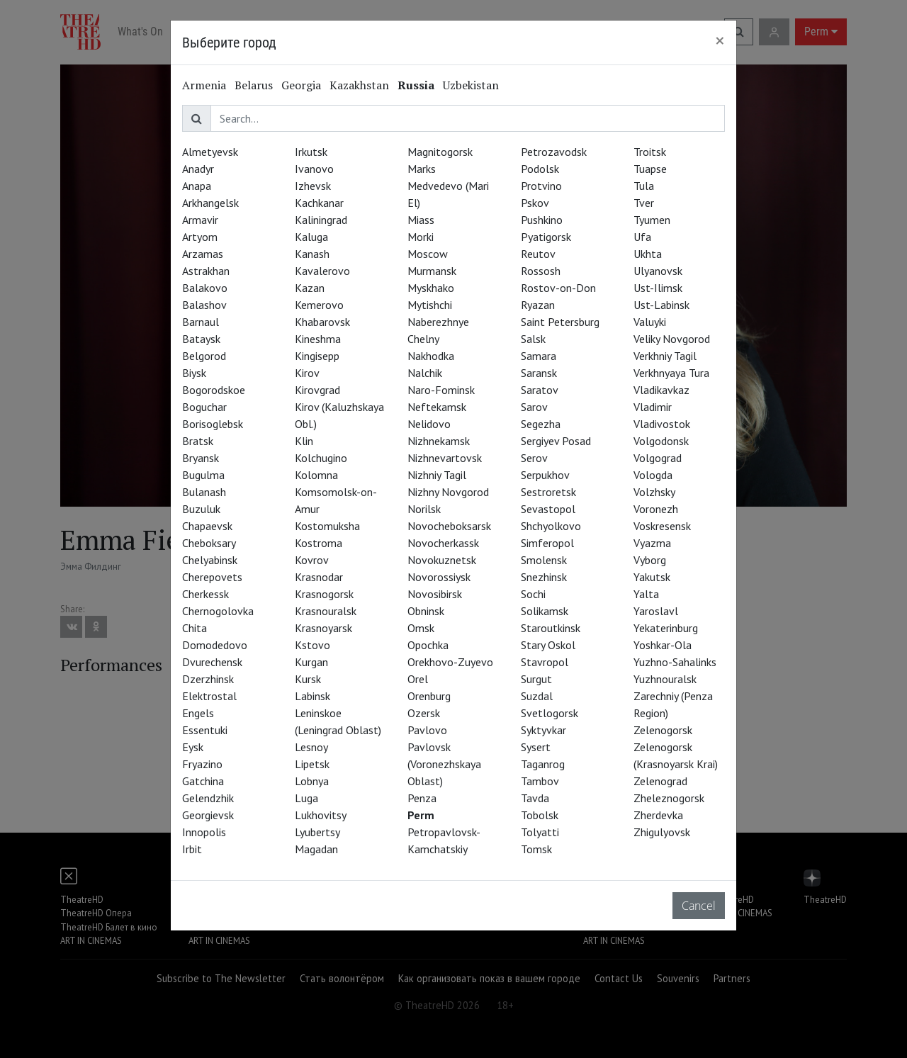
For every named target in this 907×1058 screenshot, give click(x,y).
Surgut (536, 679)
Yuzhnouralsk (665, 679)
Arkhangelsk (210, 203)
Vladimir (652, 407)
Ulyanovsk (657, 271)
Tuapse (650, 169)
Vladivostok (661, 424)
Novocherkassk (443, 543)
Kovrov (312, 560)
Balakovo (204, 288)
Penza (421, 798)
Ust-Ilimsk (657, 288)
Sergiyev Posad (556, 441)
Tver (643, 203)
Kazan (310, 288)
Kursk (308, 679)
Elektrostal (209, 696)
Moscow (427, 254)
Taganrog (543, 764)
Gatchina (203, 781)
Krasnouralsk (325, 611)
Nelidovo (429, 424)
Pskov (535, 203)
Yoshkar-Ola (662, 645)
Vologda (652, 475)
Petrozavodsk (554, 152)
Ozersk (423, 713)
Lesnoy (311, 747)
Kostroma (318, 543)
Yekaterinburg (665, 628)
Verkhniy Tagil (665, 356)
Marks (421, 169)
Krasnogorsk (324, 594)
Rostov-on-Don (558, 288)
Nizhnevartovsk (444, 458)
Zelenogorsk (662, 730)
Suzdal (537, 696)
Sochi (533, 594)
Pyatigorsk (546, 237)
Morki (420, 237)
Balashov (204, 305)
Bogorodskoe (213, 390)
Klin (304, 441)
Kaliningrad (321, 220)
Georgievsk (208, 815)
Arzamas (202, 254)
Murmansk (431, 271)
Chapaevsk (207, 526)
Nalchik (424, 373)
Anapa (196, 186)
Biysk (194, 373)
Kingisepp (317, 356)
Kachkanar (319, 203)
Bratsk (197, 441)
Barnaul (200, 322)
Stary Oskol (548, 645)
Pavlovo (427, 730)
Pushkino (542, 220)
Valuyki (649, 322)
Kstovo (312, 645)
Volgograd (657, 458)
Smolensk (544, 560)
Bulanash (204, 492)
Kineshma (318, 339)
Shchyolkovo (551, 526)
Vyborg (649, 560)
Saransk (539, 373)
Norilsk (424, 509)
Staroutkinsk (550, 628)
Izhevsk (313, 186)
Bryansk (200, 458)
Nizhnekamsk (438, 441)
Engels (198, 713)
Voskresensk (662, 526)
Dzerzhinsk (208, 679)
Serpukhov (545, 475)
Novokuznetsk (441, 560)
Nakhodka (430, 356)
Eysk (192, 747)
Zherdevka (658, 815)
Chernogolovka (218, 611)
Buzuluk (201, 509)
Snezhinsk (544, 577)
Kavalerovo (322, 271)
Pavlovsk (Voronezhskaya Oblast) (444, 764)
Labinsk (312, 696)
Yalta (646, 594)
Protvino (541, 186)
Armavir (200, 220)
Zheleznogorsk (668, 798)
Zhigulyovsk (661, 832)
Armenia (204, 85)
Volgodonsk (661, 441)
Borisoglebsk (212, 424)
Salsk (533, 339)
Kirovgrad (317, 390)
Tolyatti (540, 832)
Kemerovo (319, 305)
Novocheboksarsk (449, 526)
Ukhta (647, 254)
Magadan (316, 849)
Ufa (642, 237)
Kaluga (311, 237)
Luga (306, 798)
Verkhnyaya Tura (671, 373)
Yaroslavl (655, 611)
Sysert (536, 747)
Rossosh (540, 271)
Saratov (539, 390)
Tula (643, 186)
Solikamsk (544, 611)
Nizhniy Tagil (436, 475)
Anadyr (198, 169)
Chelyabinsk (209, 560)
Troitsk (649, 152)
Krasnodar (319, 577)
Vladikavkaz (661, 390)
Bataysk (201, 339)
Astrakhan (206, 271)
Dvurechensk (212, 662)
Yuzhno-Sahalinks (674, 662)
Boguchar (204, 407)
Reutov (538, 254)
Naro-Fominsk (441, 390)
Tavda (535, 798)
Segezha (540, 424)
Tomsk (536, 849)
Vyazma (652, 543)
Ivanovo (314, 169)
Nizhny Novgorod (448, 492)
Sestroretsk (548, 492)
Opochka (428, 645)
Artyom (200, 237)
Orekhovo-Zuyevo (450, 662)
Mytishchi (429, 305)
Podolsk (540, 169)
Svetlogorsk (549, 713)
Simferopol (547, 543)
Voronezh (655, 509)
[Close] (720, 40)
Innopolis (204, 832)
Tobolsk (539, 815)
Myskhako (430, 288)
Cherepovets (212, 577)
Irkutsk (311, 152)
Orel (417, 679)
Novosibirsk (434, 594)
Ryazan (538, 305)
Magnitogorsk (440, 152)
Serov (534, 458)
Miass (420, 220)
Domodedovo (214, 645)
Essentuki (204, 730)
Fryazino (202, 764)
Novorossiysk (439, 577)
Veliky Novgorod (671, 339)
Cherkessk (205, 594)
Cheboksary (209, 543)
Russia (416, 85)
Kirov (307, 373)
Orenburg (429, 696)
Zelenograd (660, 781)
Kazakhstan (359, 85)
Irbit (192, 849)
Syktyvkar (543, 730)
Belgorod (204, 356)
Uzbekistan (471, 85)
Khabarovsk (322, 322)
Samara (538, 356)
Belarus (254, 85)
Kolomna (316, 475)
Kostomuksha (327, 526)
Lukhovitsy (321, 815)
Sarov (534, 407)
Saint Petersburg (560, 322)
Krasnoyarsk (323, 628)
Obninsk (425, 611)
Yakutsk (651, 577)
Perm (420, 815)
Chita (194, 628)
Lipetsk (312, 764)
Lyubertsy (317, 832)
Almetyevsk (210, 152)
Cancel (699, 905)
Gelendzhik (208, 798)
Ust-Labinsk (661, 305)
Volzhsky (654, 492)
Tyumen (651, 220)
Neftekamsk (436, 407)
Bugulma (203, 475)
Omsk (420, 628)
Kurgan (311, 662)
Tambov (540, 781)
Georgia (301, 85)
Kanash (312, 254)
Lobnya (312, 781)
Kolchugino (321, 458)
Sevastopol (548, 509)
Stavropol (544, 662)
